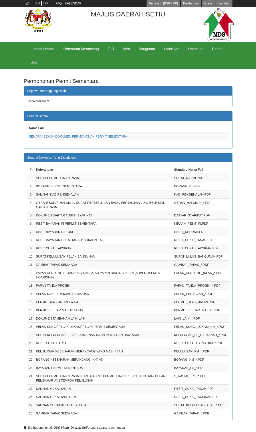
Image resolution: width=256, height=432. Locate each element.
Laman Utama (43, 49)
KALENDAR (73, 3)
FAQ (59, 3)
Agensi (208, 3)
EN (38, 3)
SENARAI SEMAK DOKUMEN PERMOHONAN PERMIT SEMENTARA (78, 136)
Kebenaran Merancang (81, 49)
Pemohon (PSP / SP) (163, 3)
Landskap (171, 49)
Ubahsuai (195, 49)
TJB (111, 49)
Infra (126, 49)
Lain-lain (224, 3)
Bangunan (147, 49)
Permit (217, 49)
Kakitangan (191, 3)
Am (34, 62)
